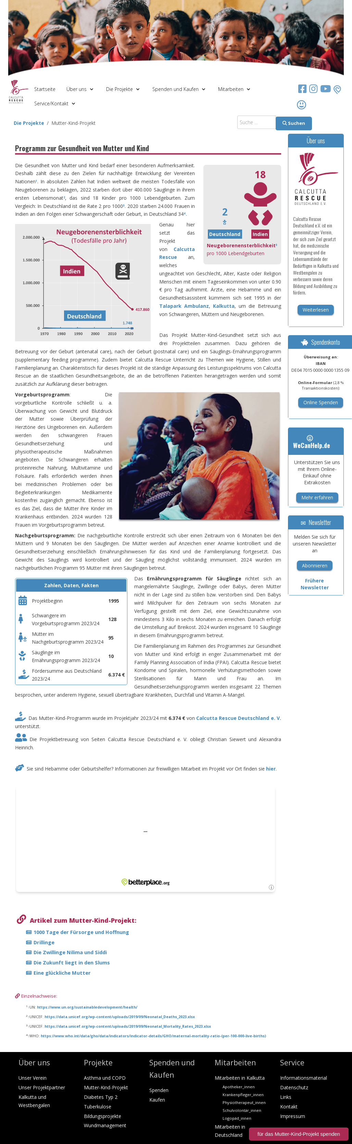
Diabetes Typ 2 (100, 1097)
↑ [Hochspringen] (28, 1007)
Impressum (292, 1116)
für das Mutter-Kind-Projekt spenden (298, 1134)
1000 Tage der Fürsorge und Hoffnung (81, 932)
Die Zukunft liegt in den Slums (72, 962)
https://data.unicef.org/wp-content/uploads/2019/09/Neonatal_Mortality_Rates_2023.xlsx (128, 1026)
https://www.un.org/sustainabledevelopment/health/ (87, 1007)
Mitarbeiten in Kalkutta (240, 1078)
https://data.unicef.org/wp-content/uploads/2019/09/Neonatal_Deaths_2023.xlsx (120, 1016)
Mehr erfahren (317, 497)
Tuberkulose (97, 1106)
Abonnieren (314, 565)
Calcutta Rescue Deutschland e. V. (238, 718)
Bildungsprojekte (102, 1116)
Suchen (293, 123)
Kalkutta (224, 306)
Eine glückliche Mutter (62, 972)
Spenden (158, 1090)
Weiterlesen (316, 309)
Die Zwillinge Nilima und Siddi (70, 952)
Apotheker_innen (239, 1086)
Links (285, 1097)
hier (271, 768)
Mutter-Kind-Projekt (106, 1087)
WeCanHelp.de (311, 442)
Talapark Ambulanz (184, 306)
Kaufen (157, 1099)
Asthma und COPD (105, 1078)
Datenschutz (294, 1087)
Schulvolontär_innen (242, 1110)
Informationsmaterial (303, 1078)
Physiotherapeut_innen (244, 1102)
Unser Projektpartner (41, 1087)
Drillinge (44, 942)
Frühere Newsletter (315, 584)
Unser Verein (32, 1078)
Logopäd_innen (237, 1118)
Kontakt (289, 1106)
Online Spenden (320, 402)
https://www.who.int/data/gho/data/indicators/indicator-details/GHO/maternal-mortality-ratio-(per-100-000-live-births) (153, 1036)
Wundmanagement (105, 1125)
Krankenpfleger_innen (243, 1094)
